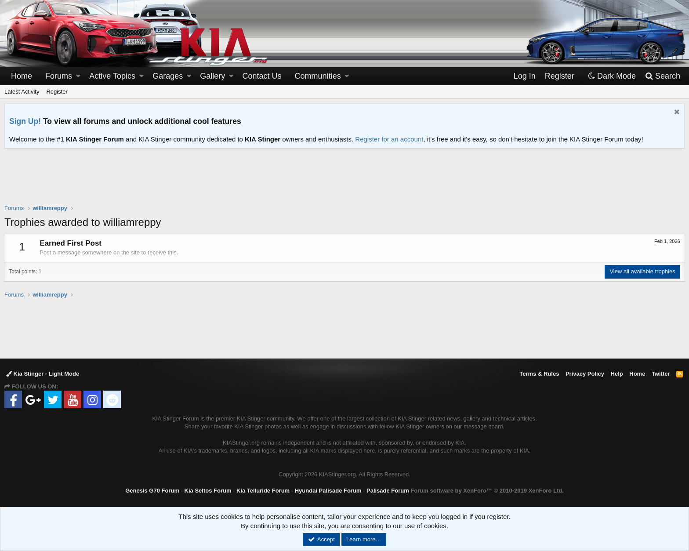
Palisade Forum (387, 490)
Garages (167, 76)
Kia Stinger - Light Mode (42, 373)
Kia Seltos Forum (208, 490)
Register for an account (389, 139)
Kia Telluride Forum (263, 490)
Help (617, 373)
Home (21, 76)
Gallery (212, 76)
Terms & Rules (539, 373)
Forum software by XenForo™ (486, 490)
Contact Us (262, 76)
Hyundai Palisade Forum (328, 490)
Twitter (661, 373)
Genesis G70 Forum (152, 490)
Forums (58, 76)
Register (56, 91)
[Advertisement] (344, 182)
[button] (78, 76)
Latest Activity (21, 91)
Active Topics (112, 76)
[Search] (662, 76)
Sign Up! (25, 121)
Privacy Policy (585, 373)
